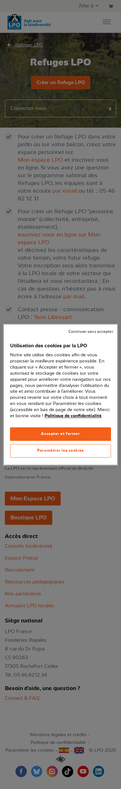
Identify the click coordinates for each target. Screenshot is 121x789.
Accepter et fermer (60, 433)
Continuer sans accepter (90, 332)
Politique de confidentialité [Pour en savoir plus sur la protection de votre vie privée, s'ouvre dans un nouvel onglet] (73, 416)
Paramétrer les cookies (60, 450)
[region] (60, 394)
